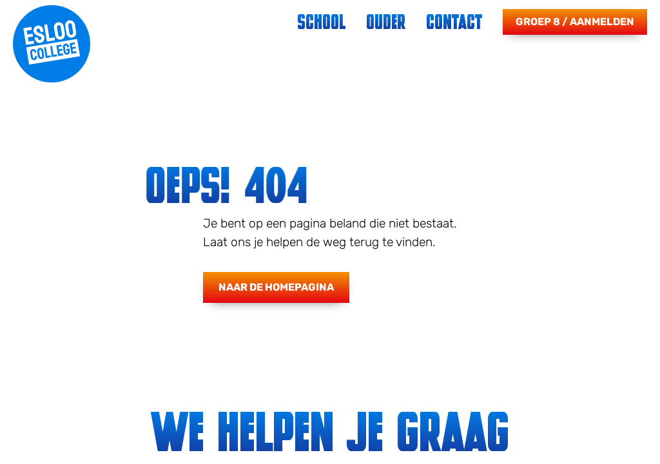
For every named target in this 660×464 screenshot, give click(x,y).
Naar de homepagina (276, 287)
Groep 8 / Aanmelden (575, 21)
